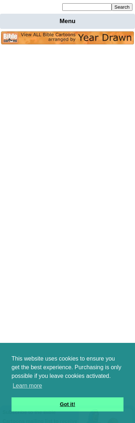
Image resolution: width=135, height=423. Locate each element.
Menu (68, 21)
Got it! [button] (67, 404)
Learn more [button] (27, 386)
